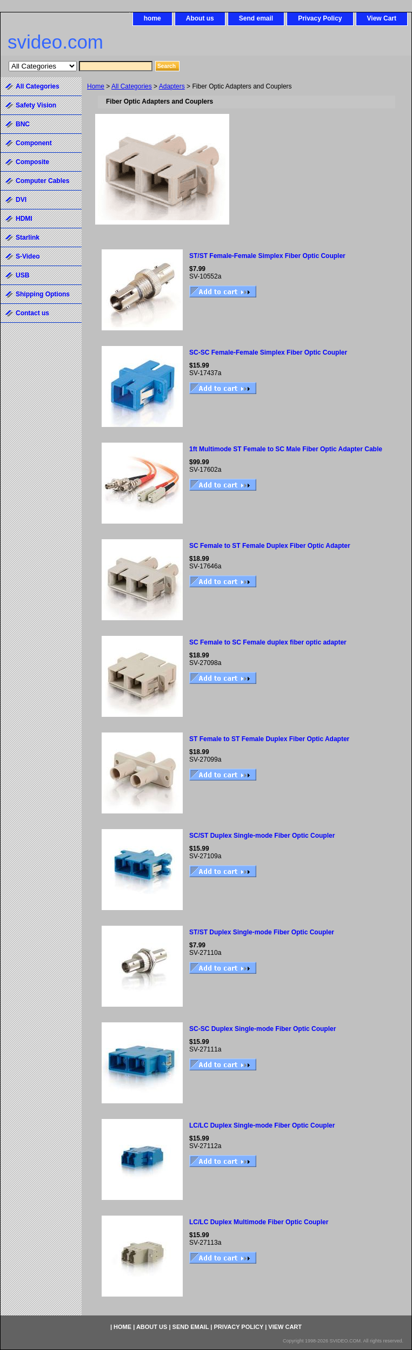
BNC (23, 124)
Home (95, 86)
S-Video (27, 256)
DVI (21, 199)
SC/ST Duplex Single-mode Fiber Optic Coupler (262, 835)
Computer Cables (42, 181)
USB (22, 275)
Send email (256, 18)
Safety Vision (36, 105)
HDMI (24, 218)
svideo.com (55, 41)
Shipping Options (43, 294)
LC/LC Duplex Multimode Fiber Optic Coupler (258, 1222)
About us (200, 18)
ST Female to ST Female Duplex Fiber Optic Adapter (269, 739)
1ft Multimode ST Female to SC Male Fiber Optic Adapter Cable (285, 449)
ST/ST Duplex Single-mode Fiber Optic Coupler (261, 932)
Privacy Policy (320, 18)
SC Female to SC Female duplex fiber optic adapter (268, 642)
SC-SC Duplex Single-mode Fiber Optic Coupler (262, 1029)
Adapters (172, 86)
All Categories (131, 86)
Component (34, 143)
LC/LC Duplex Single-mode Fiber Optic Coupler (262, 1125)
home (152, 18)
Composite (32, 162)
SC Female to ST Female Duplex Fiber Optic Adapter (269, 546)
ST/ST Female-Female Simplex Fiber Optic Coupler (267, 256)
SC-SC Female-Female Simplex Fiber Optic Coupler (268, 352)
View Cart (381, 18)
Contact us (32, 313)
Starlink (27, 237)
